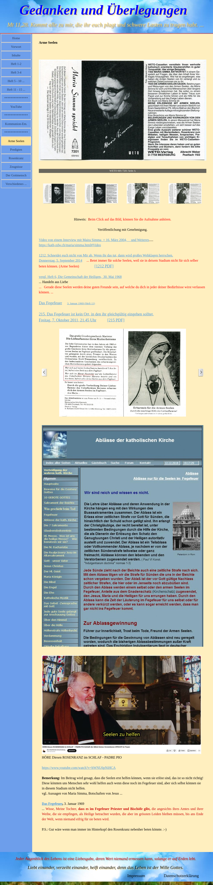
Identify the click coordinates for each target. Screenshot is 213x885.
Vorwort (16, 46)
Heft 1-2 (16, 64)
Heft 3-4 (16, 72)
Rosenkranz (16, 158)
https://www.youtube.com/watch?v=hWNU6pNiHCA (79, 768)
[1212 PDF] (104, 266)
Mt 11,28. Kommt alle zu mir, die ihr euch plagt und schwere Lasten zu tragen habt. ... (105, 24)
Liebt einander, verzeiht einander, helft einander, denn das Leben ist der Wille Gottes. (105, 867)
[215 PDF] (115, 320)
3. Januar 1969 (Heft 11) (81, 303)
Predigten (16, 149)
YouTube (16, 106)
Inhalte (16, 55)
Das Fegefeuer (50, 303)
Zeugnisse (16, 166)
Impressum (136, 875)
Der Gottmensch (16, 175)
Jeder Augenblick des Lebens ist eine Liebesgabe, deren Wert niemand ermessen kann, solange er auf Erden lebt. (105, 858)
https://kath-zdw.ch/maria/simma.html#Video (70, 245)
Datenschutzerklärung (181, 875)
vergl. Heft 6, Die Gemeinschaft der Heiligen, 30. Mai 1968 (80, 277)
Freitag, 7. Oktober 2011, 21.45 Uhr (67, 320)
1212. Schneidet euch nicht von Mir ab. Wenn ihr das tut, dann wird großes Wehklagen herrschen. (106, 255)
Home (16, 38)
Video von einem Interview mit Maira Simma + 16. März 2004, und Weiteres (94, 240)
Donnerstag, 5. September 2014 (60, 260)
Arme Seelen (16, 141)
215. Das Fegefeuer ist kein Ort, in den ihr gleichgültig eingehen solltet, (96, 314)
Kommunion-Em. (16, 124)
